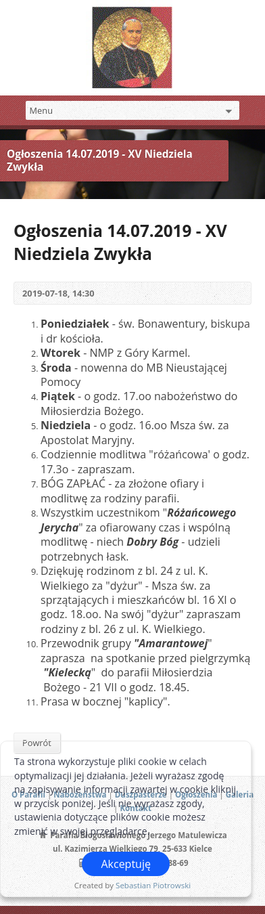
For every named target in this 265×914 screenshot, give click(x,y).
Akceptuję (126, 863)
